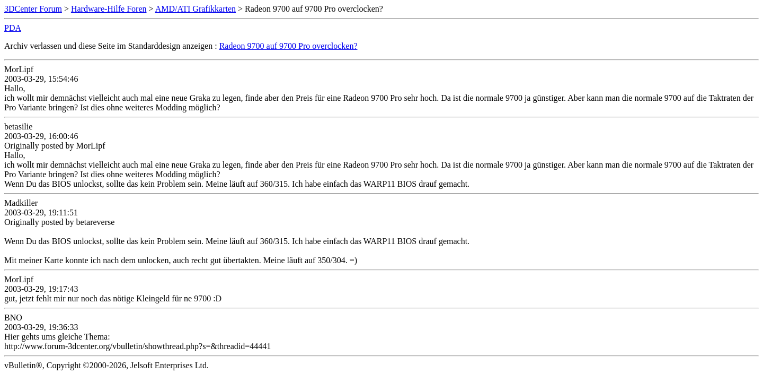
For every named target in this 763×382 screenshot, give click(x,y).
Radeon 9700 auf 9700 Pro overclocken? (288, 45)
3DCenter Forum (33, 8)
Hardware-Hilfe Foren (109, 8)
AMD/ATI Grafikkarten (195, 8)
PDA (12, 27)
